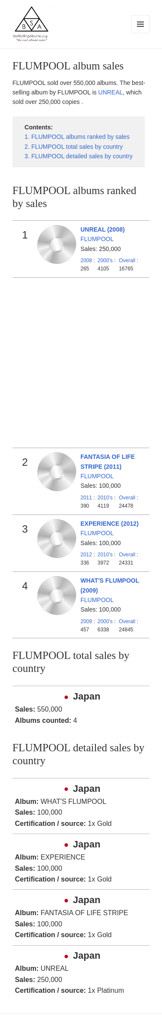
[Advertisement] (81, 363)
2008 (86, 260)
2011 (86, 498)
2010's (106, 498)
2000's (106, 260)
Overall (127, 260)
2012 (86, 555)
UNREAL (110, 92)
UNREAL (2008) (102, 229)
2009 (86, 621)
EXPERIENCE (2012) (109, 523)
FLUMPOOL (97, 238)
